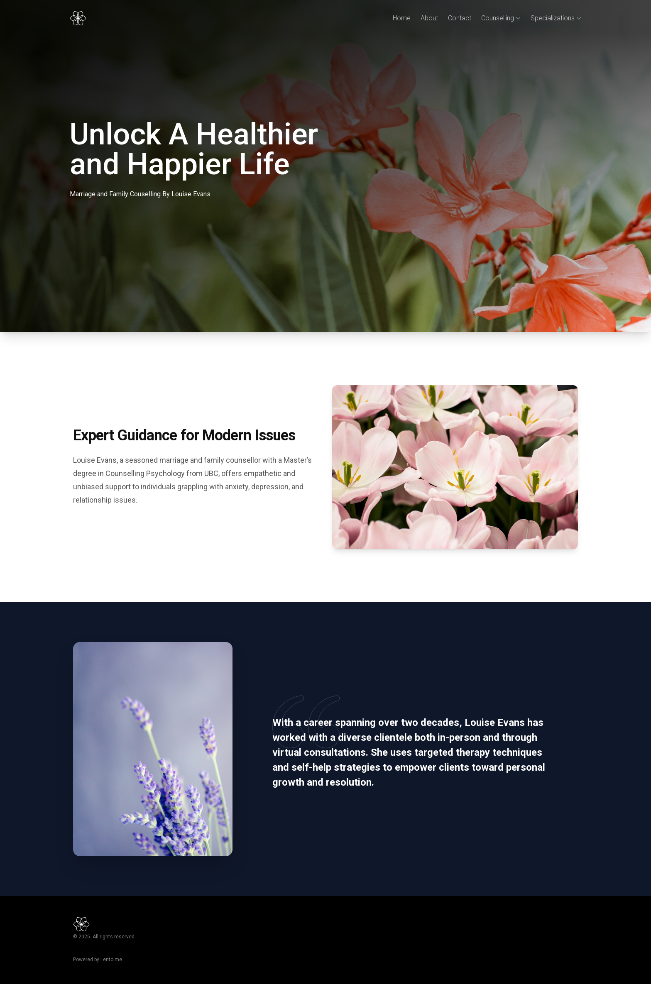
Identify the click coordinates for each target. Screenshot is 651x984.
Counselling (501, 18)
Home (402, 18)
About (429, 18)
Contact (459, 18)
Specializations (556, 18)
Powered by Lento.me (97, 959)
